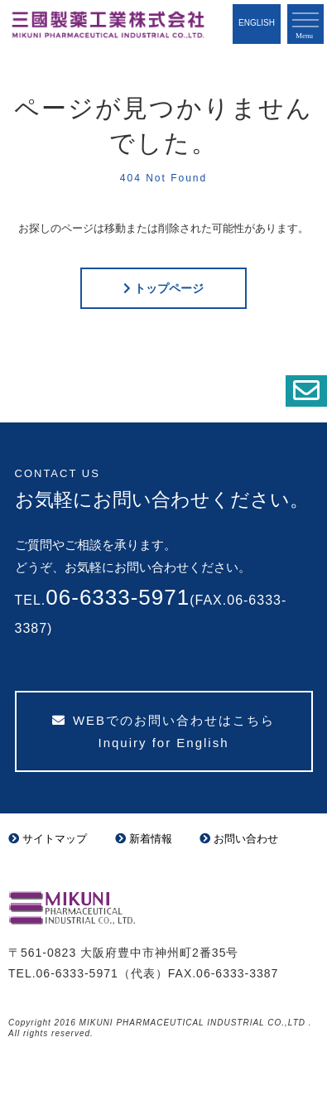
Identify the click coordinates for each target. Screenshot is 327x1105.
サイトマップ (47, 838)
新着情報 (143, 838)
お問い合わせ (239, 838)
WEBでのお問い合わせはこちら (163, 731)
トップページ (169, 288)
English (256, 22)
